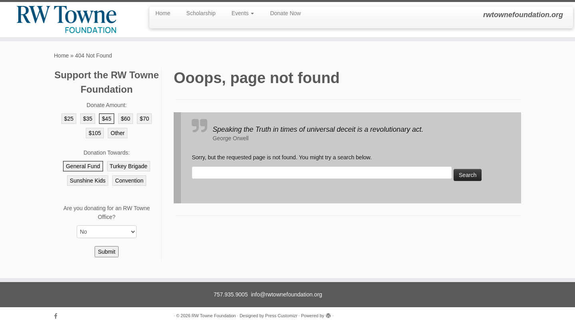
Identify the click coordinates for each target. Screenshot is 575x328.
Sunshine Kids (88, 180)
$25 (68, 118)
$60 (125, 118)
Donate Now (285, 13)
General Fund (83, 166)
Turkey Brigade (128, 166)
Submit (106, 251)
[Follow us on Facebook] (58, 316)
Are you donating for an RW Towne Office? (106, 212)
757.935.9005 (231, 294)
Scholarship (201, 13)
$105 (95, 133)
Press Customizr (281, 315)
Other (118, 133)
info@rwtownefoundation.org (286, 294)
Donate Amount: (107, 105)
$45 (106, 118)
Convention (129, 180)
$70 (144, 118)
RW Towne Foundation (214, 315)
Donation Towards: (106, 152)
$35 (87, 118)
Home (162, 13)
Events (243, 13)
